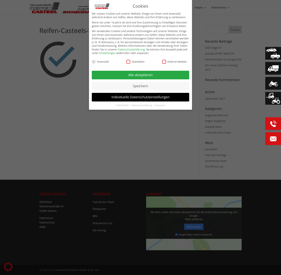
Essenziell (100, 61)
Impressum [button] (160, 105)
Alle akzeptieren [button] (140, 75)
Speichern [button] (140, 86)
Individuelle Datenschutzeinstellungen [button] (140, 97)
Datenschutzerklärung (131, 49)
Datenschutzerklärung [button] (142, 105)
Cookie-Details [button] (122, 105)
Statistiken (135, 61)
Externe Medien (174, 61)
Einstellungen (107, 53)
